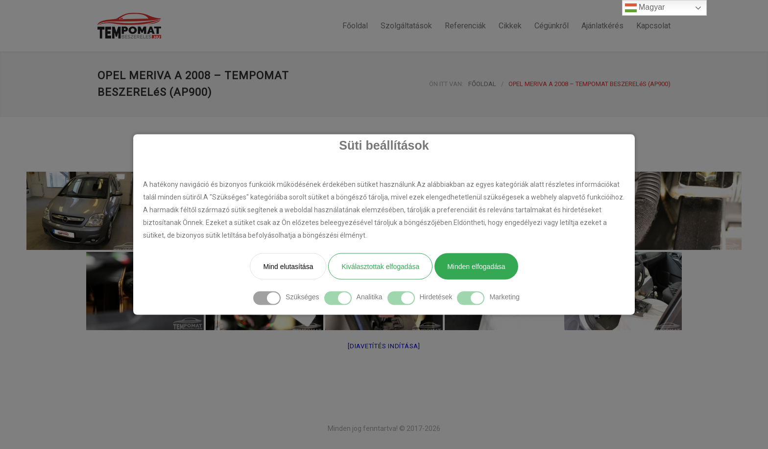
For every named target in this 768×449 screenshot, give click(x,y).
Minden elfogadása (476, 266)
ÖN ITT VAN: (446, 84)
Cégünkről (551, 25)
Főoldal (355, 25)
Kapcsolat (653, 25)
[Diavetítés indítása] (384, 346)
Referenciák (465, 25)
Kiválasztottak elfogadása (380, 266)
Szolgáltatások (406, 25)
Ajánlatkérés (602, 25)
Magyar (645, 8)
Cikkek (510, 25)
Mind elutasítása (288, 266)
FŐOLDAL (482, 84)
